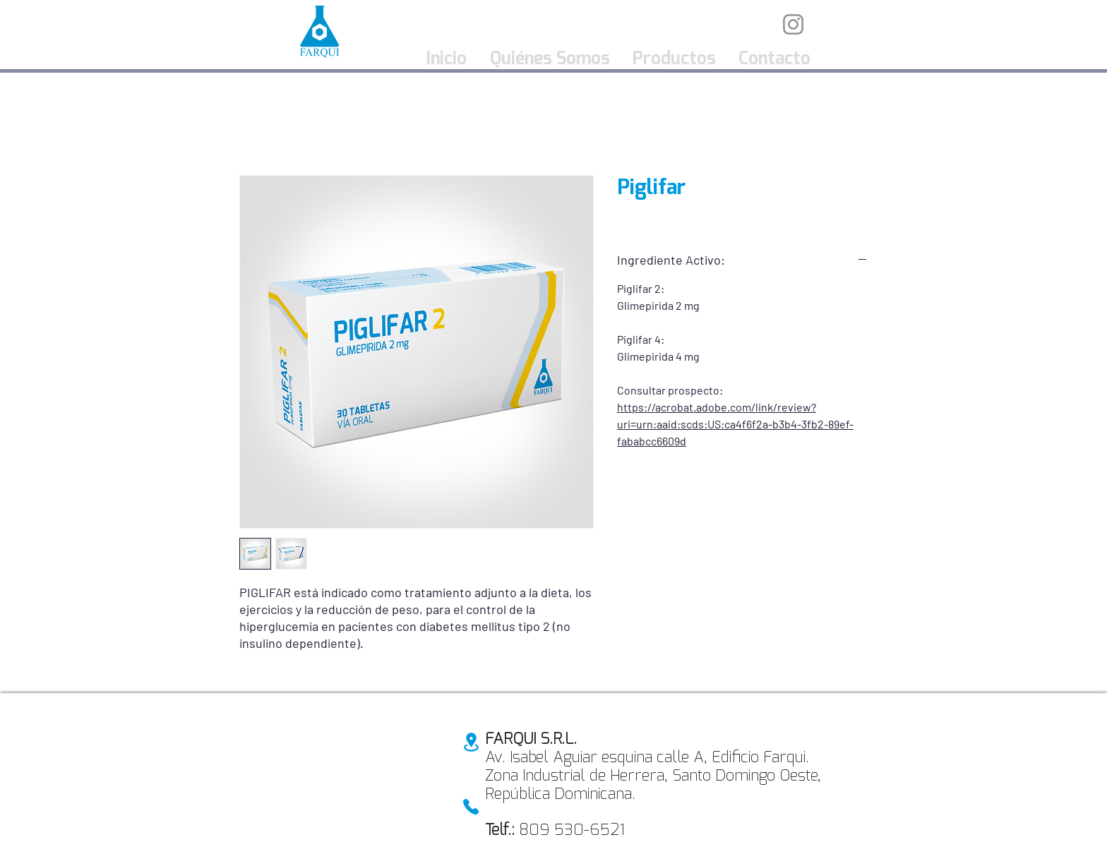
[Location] (471, 742)
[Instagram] (793, 24)
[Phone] (471, 807)
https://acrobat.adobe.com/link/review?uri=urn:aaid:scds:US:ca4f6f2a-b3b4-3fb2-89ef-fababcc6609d (735, 423)
